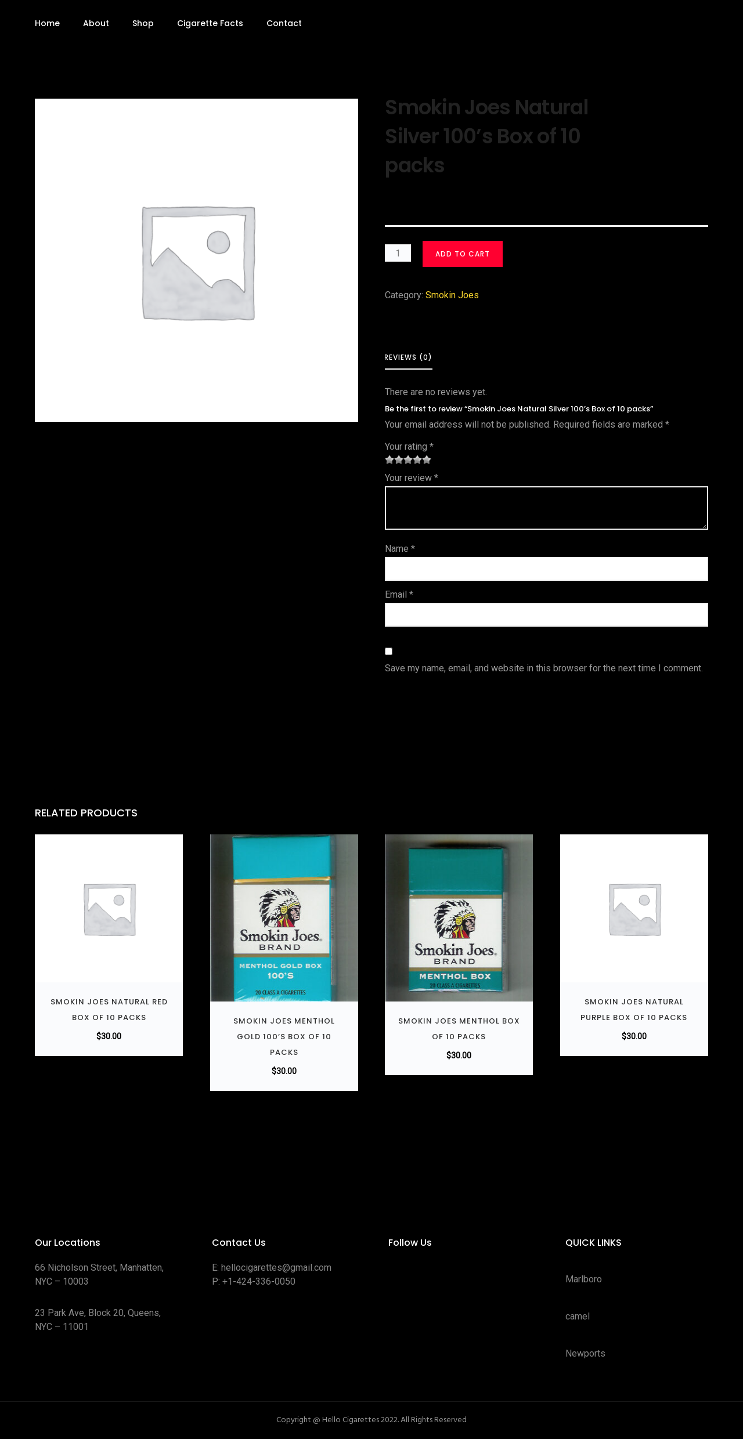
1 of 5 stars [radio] (389, 459)
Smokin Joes (452, 295)
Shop (143, 23)
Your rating (409, 446)
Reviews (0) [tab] (408, 357)
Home (47, 23)
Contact (284, 23)
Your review (411, 477)
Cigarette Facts (210, 23)
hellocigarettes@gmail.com (276, 1267)
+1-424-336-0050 (258, 1281)
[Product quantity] (398, 253)
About (96, 23)
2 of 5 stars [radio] (394, 459)
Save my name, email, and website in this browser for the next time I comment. (544, 668)
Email (399, 594)
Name (400, 548)
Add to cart (462, 254)
